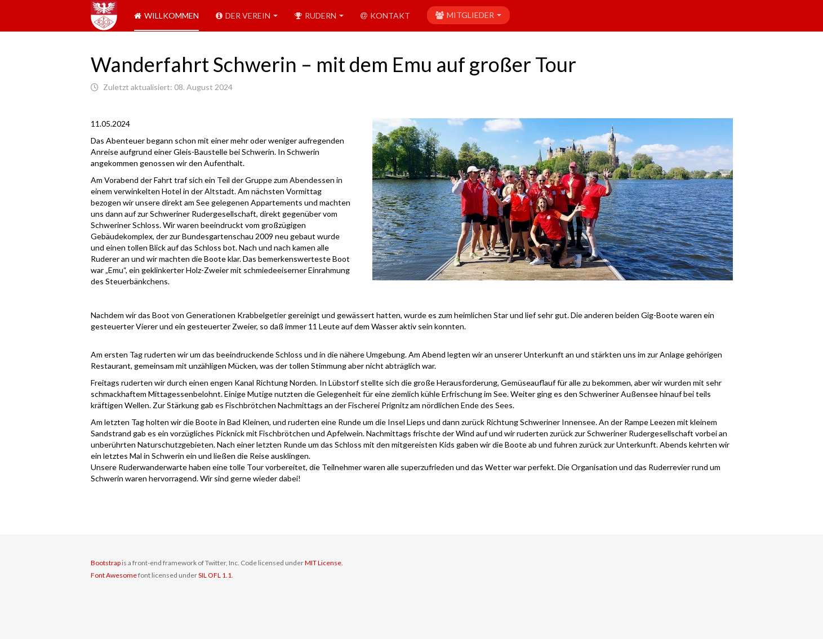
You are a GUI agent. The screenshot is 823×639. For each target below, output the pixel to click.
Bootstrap (106, 562)
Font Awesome (114, 575)
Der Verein (247, 15)
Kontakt (385, 15)
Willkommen (166, 15)
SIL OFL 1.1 (215, 575)
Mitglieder (468, 15)
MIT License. (324, 562)
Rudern (319, 15)
